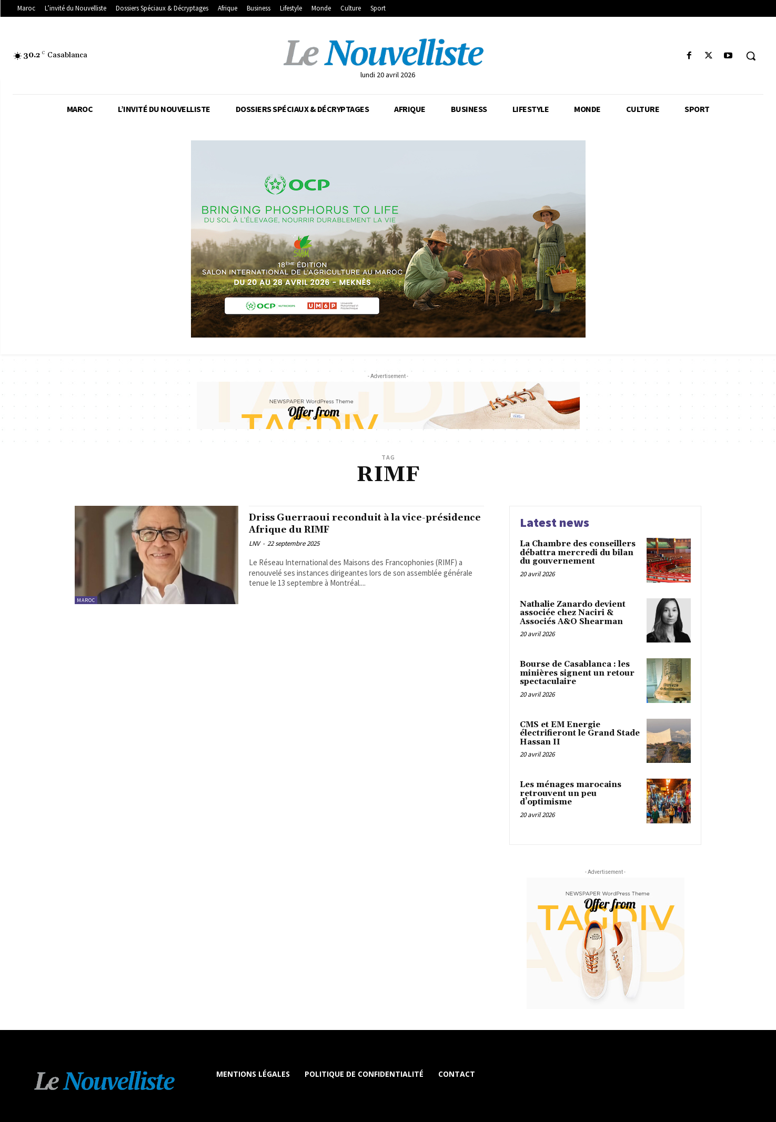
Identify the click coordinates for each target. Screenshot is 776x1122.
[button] (750, 55)
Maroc (86, 600)
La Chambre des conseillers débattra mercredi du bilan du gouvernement (578, 552)
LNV (254, 543)
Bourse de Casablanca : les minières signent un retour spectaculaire (577, 673)
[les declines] (388, 239)
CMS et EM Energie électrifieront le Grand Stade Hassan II (580, 733)
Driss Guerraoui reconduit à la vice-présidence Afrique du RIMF (352, 523)
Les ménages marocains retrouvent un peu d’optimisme (570, 793)
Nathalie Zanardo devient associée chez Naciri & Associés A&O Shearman (573, 613)
